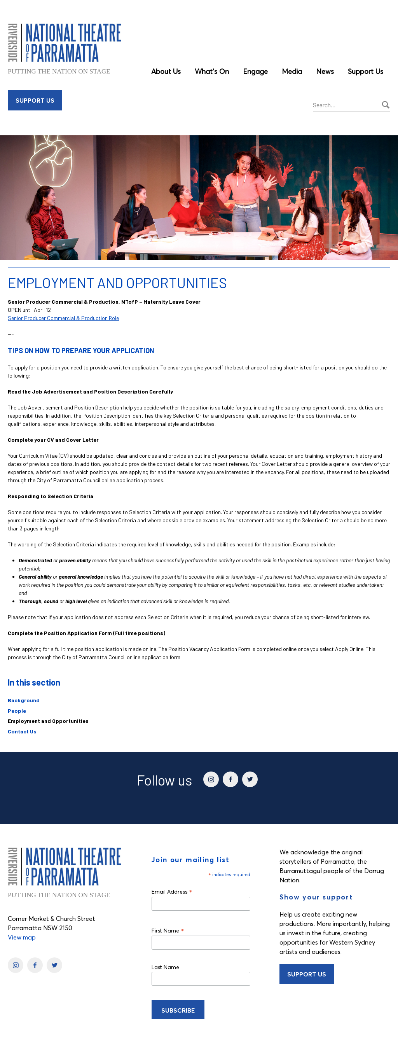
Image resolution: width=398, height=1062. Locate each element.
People (17, 710)
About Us (166, 71)
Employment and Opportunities (48, 720)
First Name (168, 930)
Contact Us (22, 731)
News (325, 71)
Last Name (165, 967)
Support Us (365, 71)
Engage (255, 71)
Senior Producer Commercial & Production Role (63, 318)
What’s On (212, 71)
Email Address (172, 891)
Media (292, 71)
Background (24, 700)
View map (22, 937)
